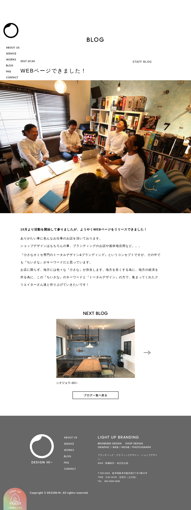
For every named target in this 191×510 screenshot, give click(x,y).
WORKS (11, 59)
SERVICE (11, 53)
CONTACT (12, 77)
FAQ (8, 71)
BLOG (9, 65)
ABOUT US (13, 47)
